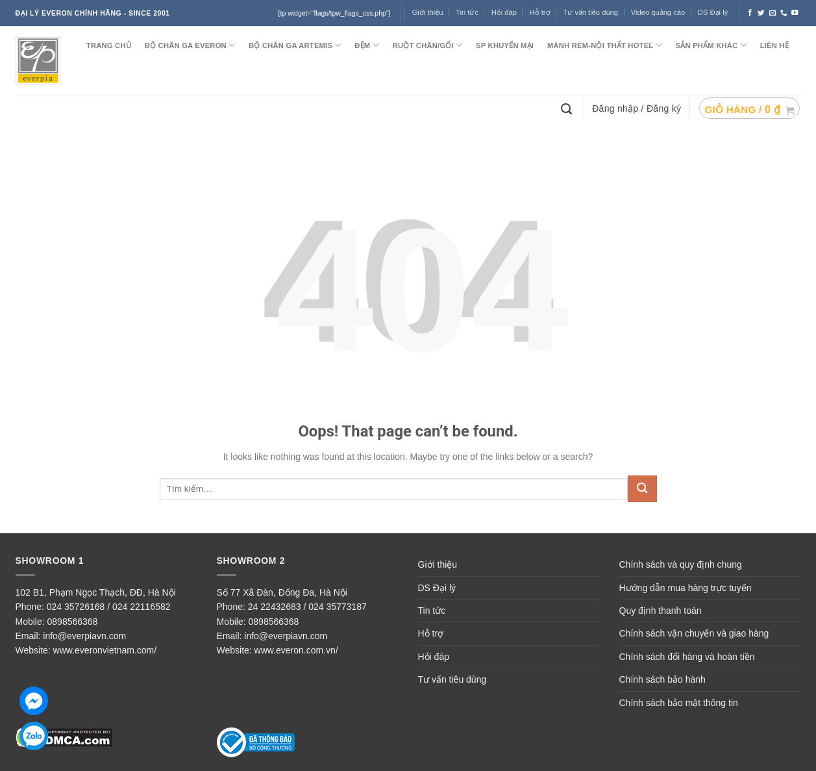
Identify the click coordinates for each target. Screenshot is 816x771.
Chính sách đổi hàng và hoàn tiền (687, 656)
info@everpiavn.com (84, 636)
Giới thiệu (438, 564)
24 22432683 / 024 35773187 (307, 606)
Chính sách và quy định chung (680, 564)
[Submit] (642, 488)
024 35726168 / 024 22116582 (109, 606)
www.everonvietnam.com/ (105, 650)
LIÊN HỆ (774, 45)
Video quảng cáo (658, 12)
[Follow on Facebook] (750, 13)
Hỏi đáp (504, 12)
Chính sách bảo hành (662, 679)
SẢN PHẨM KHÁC (711, 45)
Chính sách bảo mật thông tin (678, 703)
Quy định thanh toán (660, 610)
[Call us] (783, 13)
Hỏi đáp (433, 656)
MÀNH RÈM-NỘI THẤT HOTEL (604, 45)
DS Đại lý (713, 12)
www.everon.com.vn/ (296, 650)
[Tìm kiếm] (568, 108)
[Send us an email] (772, 13)
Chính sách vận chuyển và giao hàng (694, 633)
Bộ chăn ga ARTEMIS (295, 45)
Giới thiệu (427, 12)
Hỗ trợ (540, 12)
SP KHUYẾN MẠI (505, 45)
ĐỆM (366, 45)
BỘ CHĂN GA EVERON (190, 45)
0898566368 (72, 621)
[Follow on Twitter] (761, 13)
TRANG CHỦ (108, 45)
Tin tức (467, 12)
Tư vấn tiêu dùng (590, 12)
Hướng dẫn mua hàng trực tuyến (685, 588)
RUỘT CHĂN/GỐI (428, 45)
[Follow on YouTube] (794, 13)
